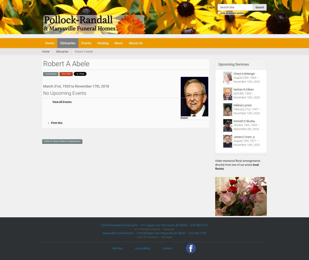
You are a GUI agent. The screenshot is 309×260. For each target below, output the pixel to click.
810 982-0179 (199, 225)
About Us (136, 43)
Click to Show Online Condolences (62, 141)
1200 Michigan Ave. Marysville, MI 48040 (161, 233)
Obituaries (67, 43)
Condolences (51, 74)
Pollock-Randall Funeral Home (119, 225)
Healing (103, 43)
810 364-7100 (197, 233)
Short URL (66, 74)
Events (86, 43)
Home (49, 43)
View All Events (62, 102)
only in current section (232, 13)
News (118, 43)
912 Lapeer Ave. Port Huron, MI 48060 (164, 225)
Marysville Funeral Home (118, 233)
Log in (211, 7)
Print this (56, 122)
